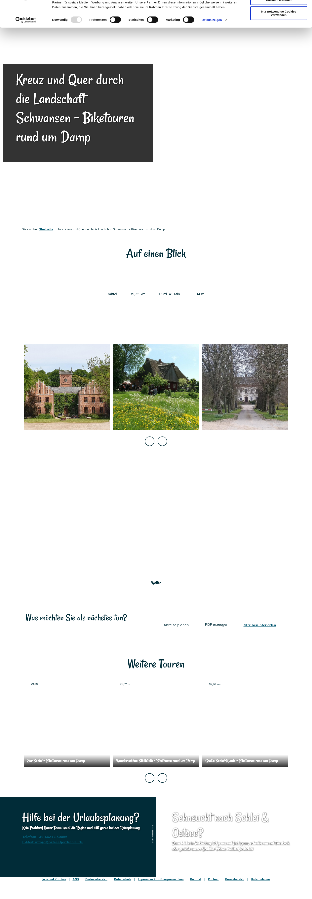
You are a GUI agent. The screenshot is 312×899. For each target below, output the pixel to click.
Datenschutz (122, 879)
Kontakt (195, 879)
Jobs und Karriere (54, 879)
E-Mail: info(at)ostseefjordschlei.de (52, 842)
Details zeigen (212, 41)
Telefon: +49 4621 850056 (44, 836)
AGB (76, 879)
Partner (213, 879)
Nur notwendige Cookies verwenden (278, 35)
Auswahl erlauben (279, 21)
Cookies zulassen (278, 10)
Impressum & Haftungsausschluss (161, 879)
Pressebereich (234, 879)
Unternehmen (260, 879)
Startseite (46, 229)
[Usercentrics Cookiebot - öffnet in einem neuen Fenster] (25, 42)
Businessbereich (96, 879)
